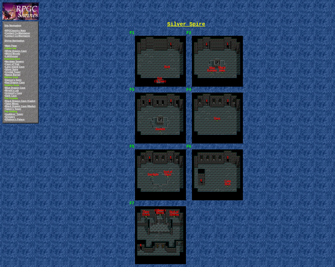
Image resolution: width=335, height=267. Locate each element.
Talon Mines (12, 103)
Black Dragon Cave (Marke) (20, 106)
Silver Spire (11, 69)
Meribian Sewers (14, 61)
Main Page (11, 45)
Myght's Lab (12, 90)
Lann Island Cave (15, 66)
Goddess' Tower (14, 114)
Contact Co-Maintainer (17, 33)
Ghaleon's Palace (15, 119)
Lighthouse (11, 56)
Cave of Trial (12, 64)
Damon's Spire (13, 80)
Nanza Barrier (12, 74)
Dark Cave (11, 95)
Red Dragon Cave (15, 82)
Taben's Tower (13, 109)
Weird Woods (12, 53)
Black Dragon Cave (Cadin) (20, 101)
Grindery (10, 116)
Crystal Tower (13, 72)
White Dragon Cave (16, 51)
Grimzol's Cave (13, 93)
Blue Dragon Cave (15, 87)
